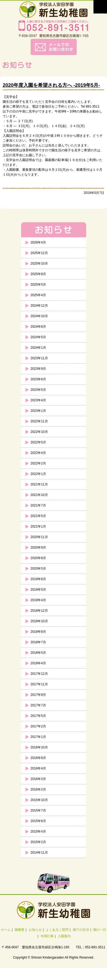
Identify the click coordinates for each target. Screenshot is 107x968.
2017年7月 (38, 705)
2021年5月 (38, 516)
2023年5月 (38, 390)
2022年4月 (38, 453)
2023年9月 (38, 369)
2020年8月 (38, 558)
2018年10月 (39, 621)
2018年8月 (38, 632)
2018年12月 (39, 611)
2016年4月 (38, 768)
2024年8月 (38, 327)
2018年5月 (38, 653)
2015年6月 (38, 821)
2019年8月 (38, 579)
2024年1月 (38, 348)
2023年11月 (39, 358)
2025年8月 (38, 274)
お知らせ (35, 930)
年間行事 (47, 936)
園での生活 (81, 930)
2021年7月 (38, 505)
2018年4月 (38, 663)
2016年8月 (38, 758)
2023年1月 (38, 411)
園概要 (19, 930)
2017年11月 (39, 684)
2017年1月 (38, 737)
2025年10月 (39, 263)
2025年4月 (38, 295)
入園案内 (64, 936)
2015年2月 (38, 842)
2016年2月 (38, 789)
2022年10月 (39, 432)
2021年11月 (39, 484)
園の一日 (99, 930)
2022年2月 (38, 463)
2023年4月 (38, 400)
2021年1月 (38, 526)
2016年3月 (38, 779)
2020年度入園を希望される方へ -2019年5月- (51, 85)
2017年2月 (38, 726)
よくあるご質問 (57, 930)
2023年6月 (38, 379)
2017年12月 (39, 674)
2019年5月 (38, 589)
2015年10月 (39, 800)
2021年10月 (39, 495)
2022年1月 (38, 474)
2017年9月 (38, 695)
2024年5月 (38, 337)
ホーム (6, 930)
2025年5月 (38, 284)
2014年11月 (39, 852)
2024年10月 (39, 316)
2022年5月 (38, 442)
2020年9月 (38, 547)
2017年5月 (38, 716)
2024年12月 (39, 305)
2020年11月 (39, 537)
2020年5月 (38, 568)
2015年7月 (38, 810)
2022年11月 (39, 421)
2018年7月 (38, 642)
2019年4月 (38, 600)
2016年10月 (39, 747)
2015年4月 (38, 831)
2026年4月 (38, 242)
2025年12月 (39, 253)
